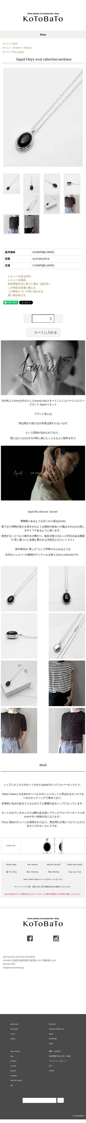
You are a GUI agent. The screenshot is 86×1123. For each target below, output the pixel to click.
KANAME (53, 1039)
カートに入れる (43, 332)
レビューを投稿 (17, 280)
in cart (12, 1034)
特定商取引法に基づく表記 (60, 1056)
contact (13, 1039)
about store (14, 1024)
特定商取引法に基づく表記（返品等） (29, 284)
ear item (13, 1066)
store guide (14, 1029)
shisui (51, 1043)
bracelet (13, 1071)
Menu (43, 34)
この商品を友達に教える (22, 287)
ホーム (6, 43)
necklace (13, 1061)
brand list (52, 1024)
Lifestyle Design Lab (56, 1029)
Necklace (27, 47)
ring (11, 1056)
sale (11, 1085)
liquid (14, 43)
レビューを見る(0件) (19, 276)
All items (16, 47)
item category (15, 1051)
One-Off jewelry (16, 1080)
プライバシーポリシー (58, 1061)
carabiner (13, 1076)
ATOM (51, 1071)
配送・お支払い (55, 1051)
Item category (18, 52)
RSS (50, 1066)
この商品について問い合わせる (25, 291)
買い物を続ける (17, 295)
